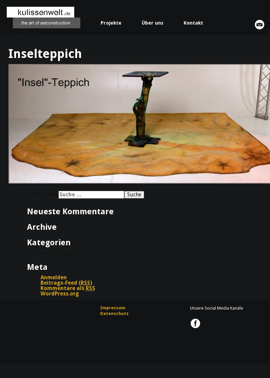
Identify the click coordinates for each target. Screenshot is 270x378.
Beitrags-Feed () (66, 283)
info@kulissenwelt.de (259, 24)
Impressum (112, 307)
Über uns (152, 23)
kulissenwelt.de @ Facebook (195, 323)
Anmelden (53, 277)
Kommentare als (67, 288)
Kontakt (193, 23)
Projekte (111, 23)
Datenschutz (114, 313)
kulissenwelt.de (43, 17)
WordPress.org (59, 293)
